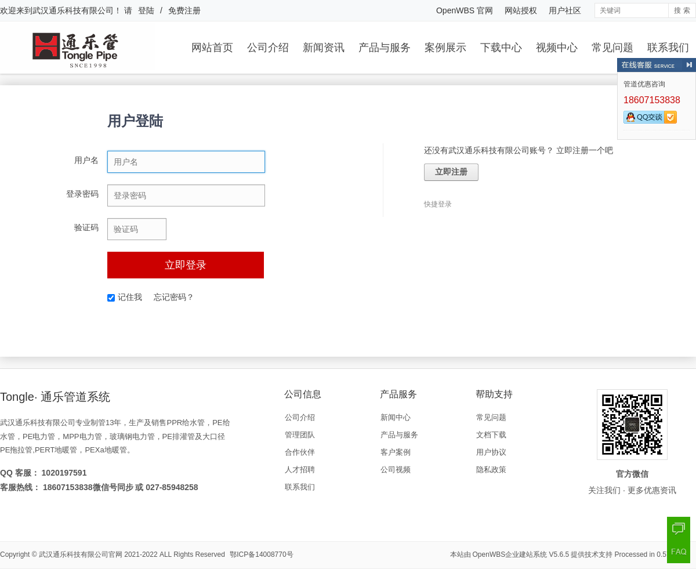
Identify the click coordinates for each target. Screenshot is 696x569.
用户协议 (491, 452)
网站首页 (212, 47)
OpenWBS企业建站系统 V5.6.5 (521, 554)
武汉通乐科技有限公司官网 (80, 554)
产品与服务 (384, 47)
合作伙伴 (300, 452)
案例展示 (445, 47)
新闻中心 (395, 417)
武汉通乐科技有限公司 (73, 10)
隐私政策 (491, 469)
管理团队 (300, 434)
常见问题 (612, 47)
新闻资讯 (324, 47)
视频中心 (557, 47)
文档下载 (491, 434)
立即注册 (451, 172)
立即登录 (185, 265)
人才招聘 (300, 469)
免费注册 (184, 10)
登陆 (146, 10)
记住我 (124, 297)
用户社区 (565, 10)
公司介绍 (268, 47)
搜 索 (682, 10)
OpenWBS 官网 (464, 10)
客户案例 (395, 452)
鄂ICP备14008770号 (261, 554)
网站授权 (521, 10)
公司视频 (395, 469)
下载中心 (501, 47)
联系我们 (668, 47)
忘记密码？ (174, 297)
